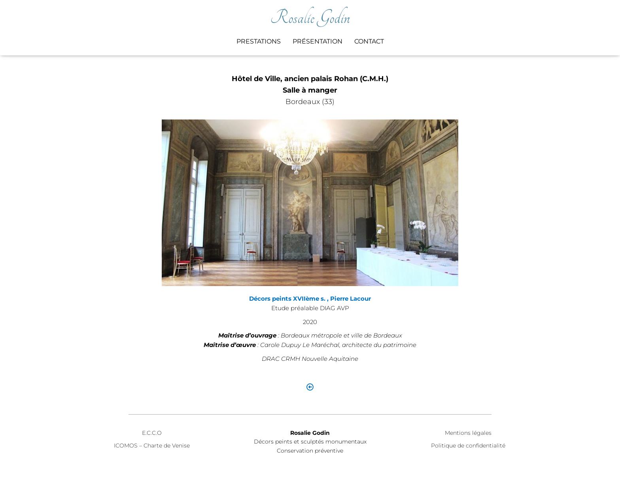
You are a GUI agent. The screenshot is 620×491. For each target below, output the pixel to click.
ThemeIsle (521, 473)
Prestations (258, 41)
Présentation (317, 41)
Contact (369, 41)
